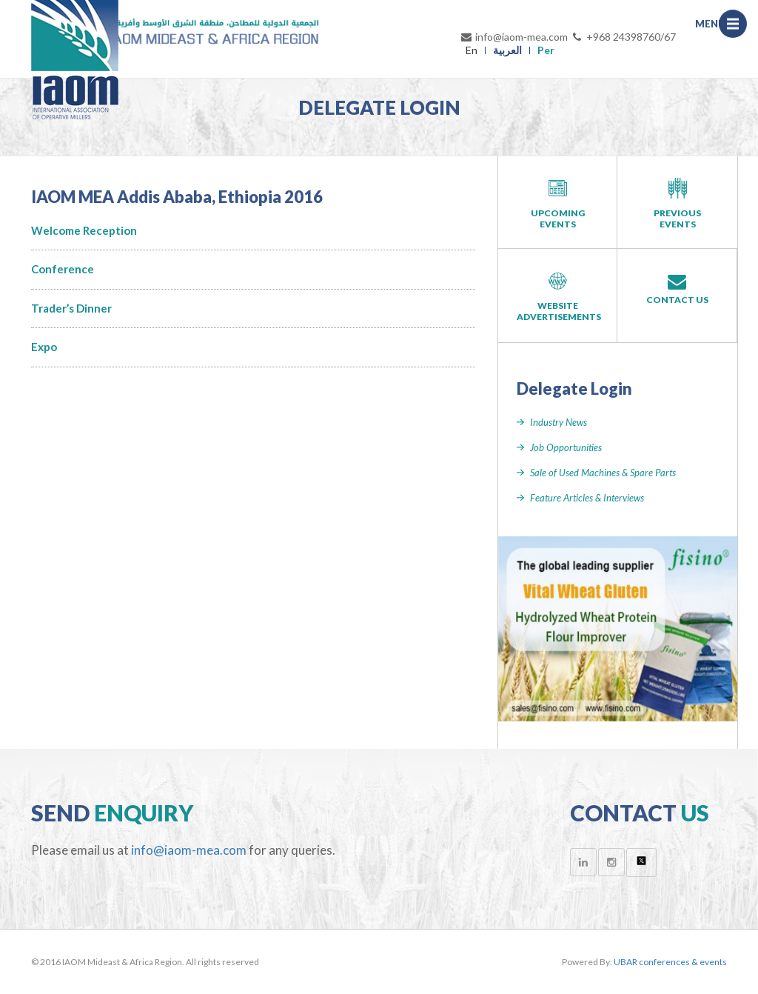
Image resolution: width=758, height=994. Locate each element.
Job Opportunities (566, 447)
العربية (507, 50)
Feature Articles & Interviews (587, 498)
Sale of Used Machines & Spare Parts (603, 472)
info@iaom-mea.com (514, 36)
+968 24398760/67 (623, 36)
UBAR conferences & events (670, 961)
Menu (737, 27)
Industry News (558, 422)
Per (545, 50)
